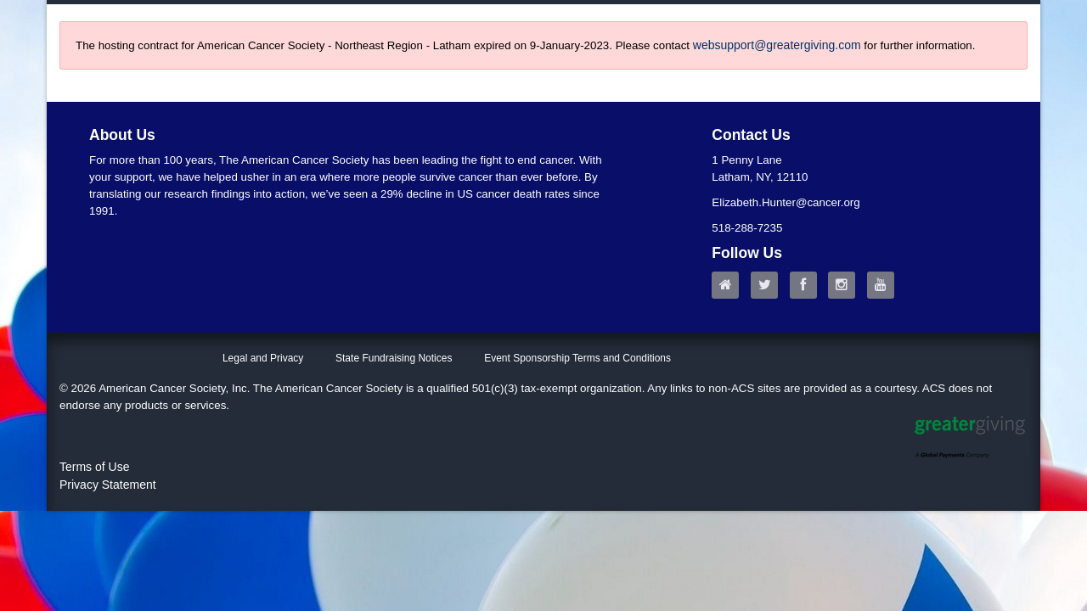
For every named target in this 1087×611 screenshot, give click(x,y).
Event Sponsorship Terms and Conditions (577, 358)
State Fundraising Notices (393, 358)
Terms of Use (94, 467)
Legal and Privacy (262, 358)
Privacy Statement (107, 484)
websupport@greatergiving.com (777, 45)
